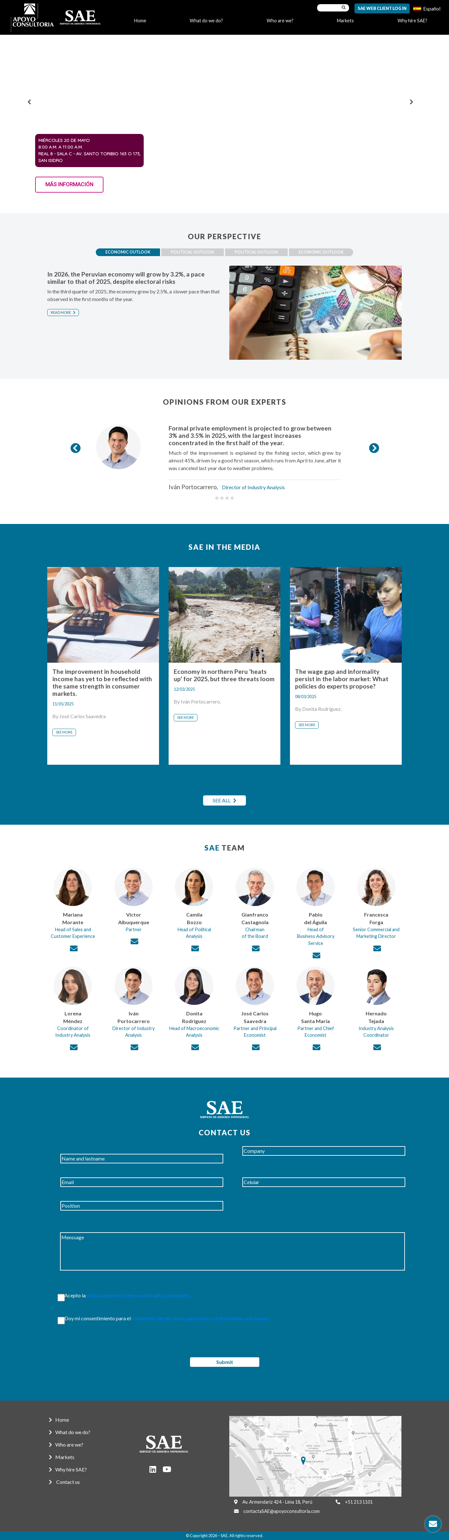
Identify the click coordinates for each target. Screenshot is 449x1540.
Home (140, 20)
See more (64, 732)
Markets (345, 20)
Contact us (64, 1482)
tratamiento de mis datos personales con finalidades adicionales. (200, 1318)
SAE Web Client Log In (382, 8)
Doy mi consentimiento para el (161, 1318)
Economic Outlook (127, 251)
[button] (29, 101)
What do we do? (206, 20)
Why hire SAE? (412, 20)
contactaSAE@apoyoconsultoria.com (281, 1511)
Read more (63, 312)
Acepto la (121, 1295)
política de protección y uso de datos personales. (138, 1295)
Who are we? (280, 20)
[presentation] (91, 1344)
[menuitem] (427, 8)
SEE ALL (224, 800)
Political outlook (192, 251)
